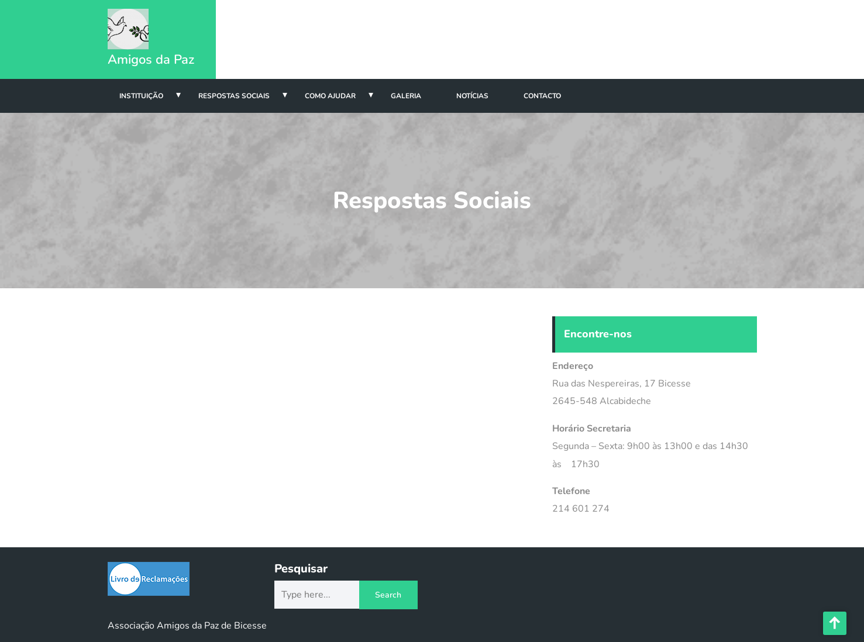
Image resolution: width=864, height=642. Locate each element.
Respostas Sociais (234, 96)
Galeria (406, 96)
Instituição (141, 96)
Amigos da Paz (151, 59)
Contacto (542, 96)
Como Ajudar (330, 96)
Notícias (472, 96)
